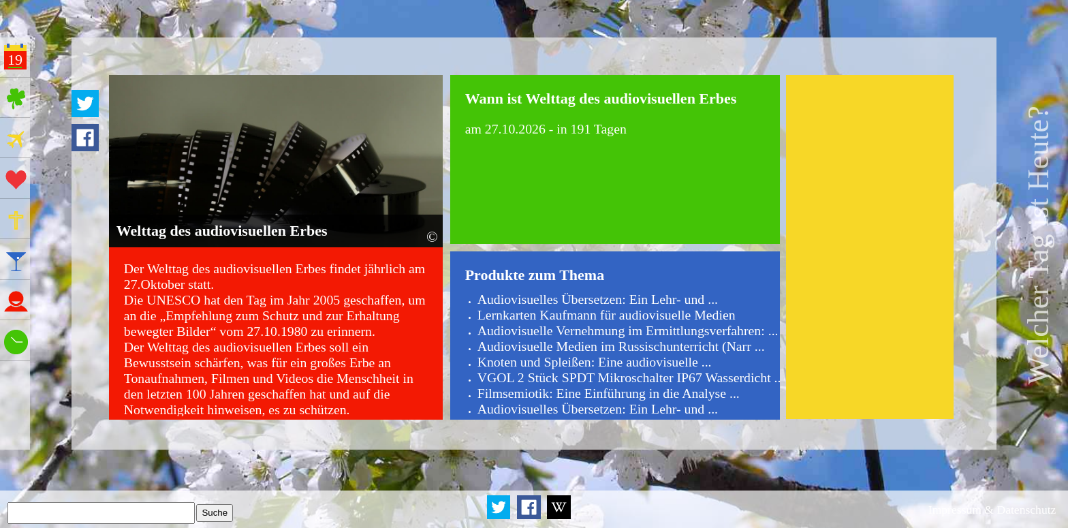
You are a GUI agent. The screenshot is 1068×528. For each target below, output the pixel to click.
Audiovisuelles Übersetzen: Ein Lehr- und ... (597, 299)
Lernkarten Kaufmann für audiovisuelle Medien (606, 314)
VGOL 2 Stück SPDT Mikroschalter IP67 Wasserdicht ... (631, 377)
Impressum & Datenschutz (992, 509)
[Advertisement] (869, 247)
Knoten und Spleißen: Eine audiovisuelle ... (594, 361)
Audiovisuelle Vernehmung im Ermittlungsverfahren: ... (628, 330)
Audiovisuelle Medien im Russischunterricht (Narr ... (621, 346)
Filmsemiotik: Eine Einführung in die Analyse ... (608, 393)
